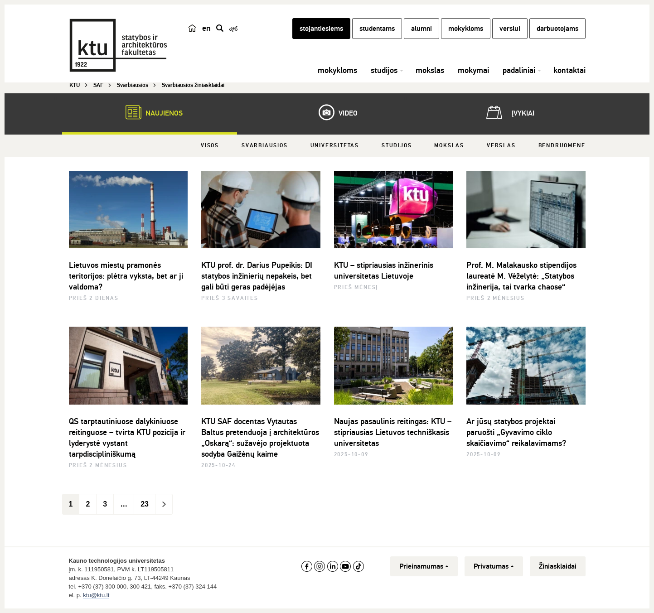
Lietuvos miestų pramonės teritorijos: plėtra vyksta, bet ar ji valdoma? (126, 276)
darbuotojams (557, 28)
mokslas (430, 70)
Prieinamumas (424, 566)
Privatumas (494, 566)
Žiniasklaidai (557, 566)
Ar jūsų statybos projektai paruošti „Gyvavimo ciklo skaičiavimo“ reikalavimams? (516, 432)
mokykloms (465, 28)
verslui (509, 28)
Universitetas (334, 145)
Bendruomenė (562, 145)
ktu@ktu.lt (96, 595)
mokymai (473, 70)
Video (334, 112)
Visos (210, 145)
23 (144, 504)
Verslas (501, 145)
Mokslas (449, 145)
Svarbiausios (265, 145)
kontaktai (569, 70)
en (206, 28)
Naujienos (149, 112)
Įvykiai (508, 112)
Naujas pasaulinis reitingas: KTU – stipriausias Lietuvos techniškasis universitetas (392, 432)
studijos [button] (384, 70)
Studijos (397, 145)
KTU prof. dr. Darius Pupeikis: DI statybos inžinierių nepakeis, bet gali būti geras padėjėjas (256, 276)
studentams (377, 28)
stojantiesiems (321, 28)
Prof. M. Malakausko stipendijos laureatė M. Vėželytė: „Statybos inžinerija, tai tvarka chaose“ (521, 276)
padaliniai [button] (519, 70)
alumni (421, 28)
